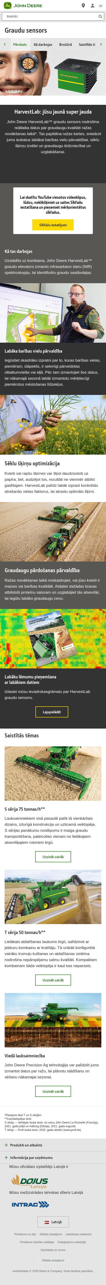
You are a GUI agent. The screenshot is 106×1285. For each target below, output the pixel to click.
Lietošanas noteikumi (78, 1234)
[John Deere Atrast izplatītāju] (83, 5)
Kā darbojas (43, 44)
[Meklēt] (53, 16)
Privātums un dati (25, 1234)
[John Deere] (26, 5)
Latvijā (53, 1222)
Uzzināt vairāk (57, 858)
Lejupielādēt (55, 713)
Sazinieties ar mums (53, 1250)
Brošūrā (65, 44)
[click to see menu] (100, 5)
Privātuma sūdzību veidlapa (37, 1242)
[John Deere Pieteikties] (92, 5)
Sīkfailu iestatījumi (53, 225)
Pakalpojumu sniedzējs (72, 1242)
